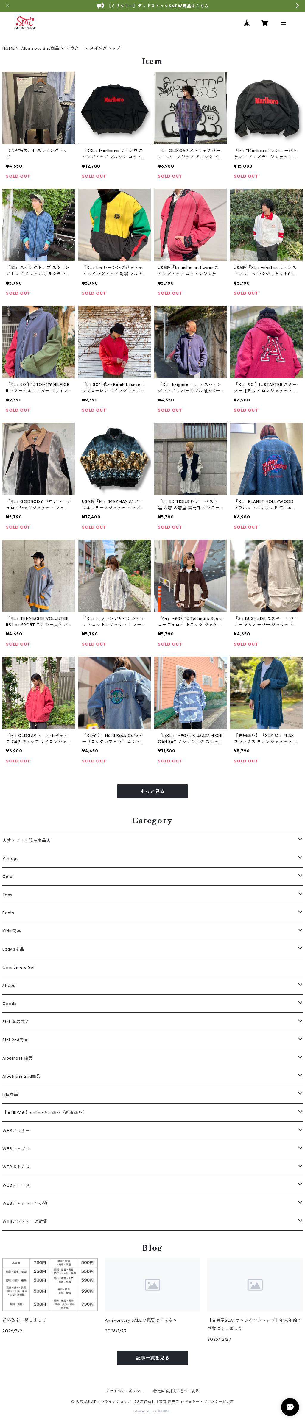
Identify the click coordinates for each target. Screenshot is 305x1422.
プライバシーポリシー (125, 1391)
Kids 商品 (11, 931)
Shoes (8, 985)
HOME (8, 48)
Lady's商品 (13, 949)
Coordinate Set (18, 967)
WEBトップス (16, 1148)
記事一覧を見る (152, 1358)
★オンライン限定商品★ (26, 840)
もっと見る (152, 791)
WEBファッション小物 (25, 1203)
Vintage (10, 858)
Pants (8, 912)
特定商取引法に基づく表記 (176, 1391)
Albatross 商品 (17, 1058)
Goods (9, 1003)
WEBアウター (16, 1130)
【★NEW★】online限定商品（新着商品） (44, 1112)
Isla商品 (10, 1094)
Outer (8, 876)
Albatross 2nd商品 (40, 48)
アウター (74, 48)
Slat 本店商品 (15, 1021)
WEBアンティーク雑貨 (25, 1221)
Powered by (153, 1411)
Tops (7, 894)
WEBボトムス (16, 1167)
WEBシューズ (16, 1185)
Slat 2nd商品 (15, 1040)
